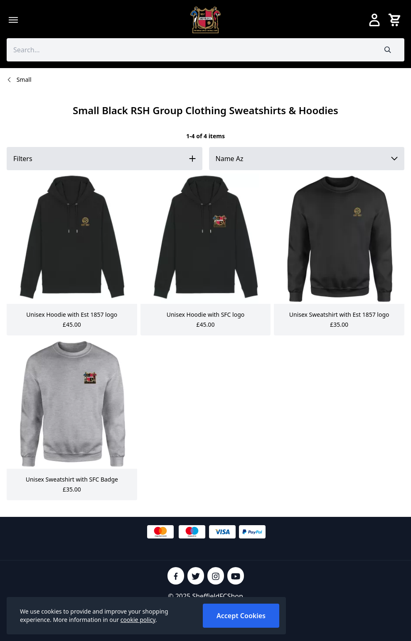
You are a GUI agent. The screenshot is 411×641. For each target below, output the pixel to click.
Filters (22, 158)
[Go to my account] (374, 20)
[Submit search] (387, 49)
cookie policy (138, 620)
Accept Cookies (241, 615)
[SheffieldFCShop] (205, 20)
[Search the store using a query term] (189, 49)
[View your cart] (396, 20)
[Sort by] (307, 158)
